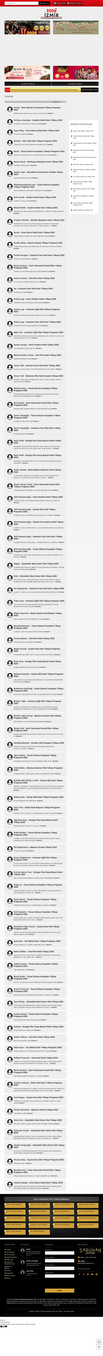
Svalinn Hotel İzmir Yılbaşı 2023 (47, 120)
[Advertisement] (52, 50)
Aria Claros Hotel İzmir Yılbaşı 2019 (46, 1183)
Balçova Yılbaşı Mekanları (62, 1204)
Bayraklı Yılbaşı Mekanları (86, 1204)
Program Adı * (48, 1250)
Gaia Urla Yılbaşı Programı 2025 (83, 164)
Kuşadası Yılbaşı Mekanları (38, 1224)
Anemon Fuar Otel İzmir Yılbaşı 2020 (47, 255)
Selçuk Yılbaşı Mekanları (85, 1224)
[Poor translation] (5, 1326)
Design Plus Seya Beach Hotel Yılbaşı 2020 (43, 1027)
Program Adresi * (49, 1273)
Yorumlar (8, 1270)
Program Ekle (60, 3)
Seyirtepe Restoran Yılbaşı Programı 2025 (84, 170)
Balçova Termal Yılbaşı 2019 (43, 847)
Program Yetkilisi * (50, 1257)
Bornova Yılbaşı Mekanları (14, 1211)
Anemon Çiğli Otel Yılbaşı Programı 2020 (43, 332)
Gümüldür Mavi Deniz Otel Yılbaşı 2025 (83, 151)
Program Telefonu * (50, 1265)
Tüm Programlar (15, 89)
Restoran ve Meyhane (72, 89)
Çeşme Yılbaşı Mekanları (85, 1211)
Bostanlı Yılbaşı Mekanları (38, 1211)
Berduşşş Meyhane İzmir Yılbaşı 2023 (45, 162)
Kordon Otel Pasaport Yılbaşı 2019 (47, 743)
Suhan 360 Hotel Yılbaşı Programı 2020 (45, 797)
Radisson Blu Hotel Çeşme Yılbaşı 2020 (44, 376)
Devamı (50, 113)
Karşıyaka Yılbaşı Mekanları (86, 1218)
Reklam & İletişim (74, 3)
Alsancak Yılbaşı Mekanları (38, 1204)
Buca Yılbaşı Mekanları (61, 1211)
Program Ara (44, 3)
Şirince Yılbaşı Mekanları (13, 1231)
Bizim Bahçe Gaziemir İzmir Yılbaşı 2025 (84, 190)
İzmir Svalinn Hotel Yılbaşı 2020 (41, 299)
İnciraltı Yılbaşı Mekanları (61, 1218)
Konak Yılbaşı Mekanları (13, 1224)
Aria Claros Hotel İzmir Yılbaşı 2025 (84, 176)
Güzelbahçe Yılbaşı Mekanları (39, 1218)
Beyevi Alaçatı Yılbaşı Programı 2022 (45, 243)
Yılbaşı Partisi (44, 89)
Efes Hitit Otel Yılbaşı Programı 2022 (40, 141)
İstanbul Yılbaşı (75, 84)
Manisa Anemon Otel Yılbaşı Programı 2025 (85, 158)
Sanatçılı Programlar (34, 89)
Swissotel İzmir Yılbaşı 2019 (44, 1058)
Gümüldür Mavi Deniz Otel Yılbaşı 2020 (40, 564)
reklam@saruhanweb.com (85, 1262)
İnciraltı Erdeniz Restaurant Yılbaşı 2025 (83, 137)
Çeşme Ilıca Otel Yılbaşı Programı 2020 (44, 1097)
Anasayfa (7, 89)
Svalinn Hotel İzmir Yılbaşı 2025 (83, 210)
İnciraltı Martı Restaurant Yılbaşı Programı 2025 (83, 204)
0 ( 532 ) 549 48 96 (86, 1257)
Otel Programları (24, 89)
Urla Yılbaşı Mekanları (36, 1231)
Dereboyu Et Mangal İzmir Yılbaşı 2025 (83, 197)
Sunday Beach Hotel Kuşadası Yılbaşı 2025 (84, 144)
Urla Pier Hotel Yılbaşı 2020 (42, 278)
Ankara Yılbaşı (28, 84)
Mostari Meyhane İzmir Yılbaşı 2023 (47, 220)
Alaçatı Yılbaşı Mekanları (13, 1204)
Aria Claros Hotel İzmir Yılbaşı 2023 (42, 130)
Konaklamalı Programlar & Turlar (57, 89)
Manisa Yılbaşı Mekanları (61, 1224)
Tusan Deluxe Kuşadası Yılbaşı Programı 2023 (42, 151)
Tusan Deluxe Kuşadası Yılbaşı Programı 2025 (82, 183)
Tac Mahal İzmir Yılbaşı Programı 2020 (42, 941)
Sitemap (7, 1278)
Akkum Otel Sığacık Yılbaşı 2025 (83, 131)
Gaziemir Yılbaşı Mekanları (14, 1218)
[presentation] (59, 1283)
